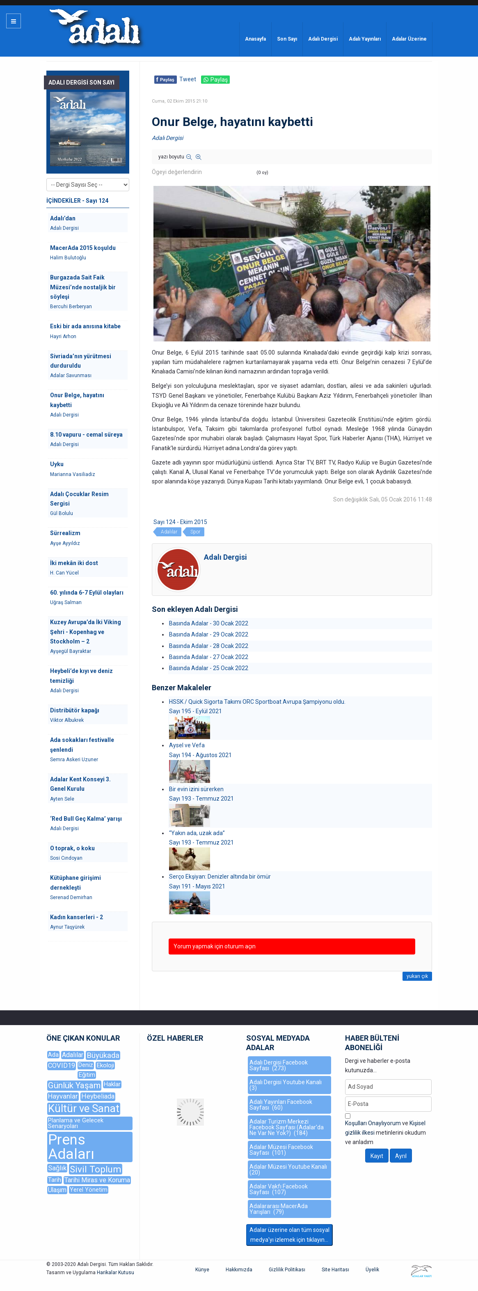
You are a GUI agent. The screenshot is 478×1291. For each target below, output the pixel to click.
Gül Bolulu (61, 513)
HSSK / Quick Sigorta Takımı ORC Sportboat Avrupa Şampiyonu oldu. (257, 701)
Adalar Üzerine (409, 39)
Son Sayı (287, 39)
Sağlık (57, 1168)
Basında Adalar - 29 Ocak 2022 (208, 634)
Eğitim (86, 1074)
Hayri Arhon (63, 336)
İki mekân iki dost (74, 563)
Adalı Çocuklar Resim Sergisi (79, 499)
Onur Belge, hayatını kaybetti (77, 400)
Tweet (187, 79)
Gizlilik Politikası (287, 1270)
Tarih (54, 1179)
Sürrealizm (65, 533)
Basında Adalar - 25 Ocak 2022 (208, 668)
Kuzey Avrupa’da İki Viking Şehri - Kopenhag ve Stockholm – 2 (85, 632)
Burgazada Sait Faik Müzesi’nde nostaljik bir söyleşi (83, 287)
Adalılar (169, 532)
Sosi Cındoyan (66, 858)
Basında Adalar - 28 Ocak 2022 (208, 646)
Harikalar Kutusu (115, 1272)
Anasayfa (255, 39)
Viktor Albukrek (67, 720)
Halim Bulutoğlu (68, 258)
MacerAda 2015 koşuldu (83, 248)
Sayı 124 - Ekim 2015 (180, 522)
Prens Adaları (71, 1147)
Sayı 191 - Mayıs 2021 (197, 886)
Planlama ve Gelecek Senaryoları (75, 1123)
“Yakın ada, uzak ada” (197, 833)
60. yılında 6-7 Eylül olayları (87, 592)
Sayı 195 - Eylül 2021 (195, 711)
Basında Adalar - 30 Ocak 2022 (208, 623)
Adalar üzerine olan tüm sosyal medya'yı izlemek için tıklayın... (289, 1235)
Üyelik (372, 1270)
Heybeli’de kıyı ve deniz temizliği (81, 676)
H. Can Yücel (64, 573)
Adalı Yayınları (365, 39)
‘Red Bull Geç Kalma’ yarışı (86, 818)
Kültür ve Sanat (83, 1109)
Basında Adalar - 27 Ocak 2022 (208, 657)
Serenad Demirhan (71, 897)
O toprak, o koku (72, 848)
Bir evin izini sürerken (196, 789)
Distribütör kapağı (74, 710)
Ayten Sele (62, 799)
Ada (53, 1054)
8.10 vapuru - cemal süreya (86, 434)
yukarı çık (417, 976)
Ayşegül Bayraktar (70, 651)
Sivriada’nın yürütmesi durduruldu (80, 361)
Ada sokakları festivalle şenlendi (82, 745)
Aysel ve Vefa (187, 745)
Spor (195, 532)
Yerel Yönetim (88, 1189)
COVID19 (61, 1065)
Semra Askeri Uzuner (74, 759)
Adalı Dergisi (323, 39)
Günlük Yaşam (74, 1085)
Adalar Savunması (70, 375)
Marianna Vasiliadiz (72, 474)
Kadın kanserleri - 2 (76, 917)
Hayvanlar (63, 1096)
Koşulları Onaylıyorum (373, 1123)
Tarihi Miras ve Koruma (97, 1180)
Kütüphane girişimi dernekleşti (75, 882)
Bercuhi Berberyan (71, 306)
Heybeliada (97, 1096)
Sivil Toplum (95, 1169)
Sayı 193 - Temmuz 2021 (201, 798)
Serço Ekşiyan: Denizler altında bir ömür (220, 876)
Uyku (57, 464)
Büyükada (103, 1055)
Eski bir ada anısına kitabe (85, 326)
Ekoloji (105, 1065)
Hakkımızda (239, 1270)
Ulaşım (57, 1190)
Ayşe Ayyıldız (65, 543)
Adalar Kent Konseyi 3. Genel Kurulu (80, 784)
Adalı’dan (62, 218)
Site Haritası (335, 1270)
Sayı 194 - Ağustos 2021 (200, 755)
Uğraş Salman (66, 602)
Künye (202, 1270)
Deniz (85, 1065)
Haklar (112, 1084)
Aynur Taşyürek (67, 927)
